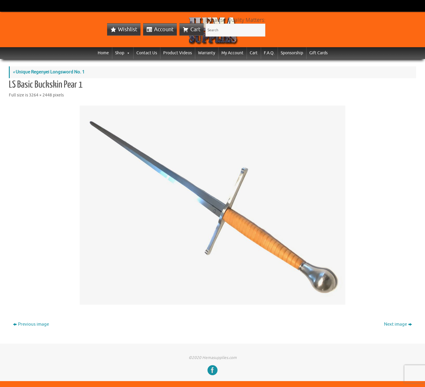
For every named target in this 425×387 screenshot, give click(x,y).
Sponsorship (292, 52)
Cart (195, 29)
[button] (127, 52)
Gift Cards (318, 52)
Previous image (31, 324)
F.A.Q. (269, 52)
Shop (122, 52)
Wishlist (127, 29)
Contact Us (146, 52)
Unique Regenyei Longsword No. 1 (48, 72)
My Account (232, 52)
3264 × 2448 (40, 95)
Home (103, 52)
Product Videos (177, 52)
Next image (398, 324)
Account (164, 29)
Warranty (206, 52)
